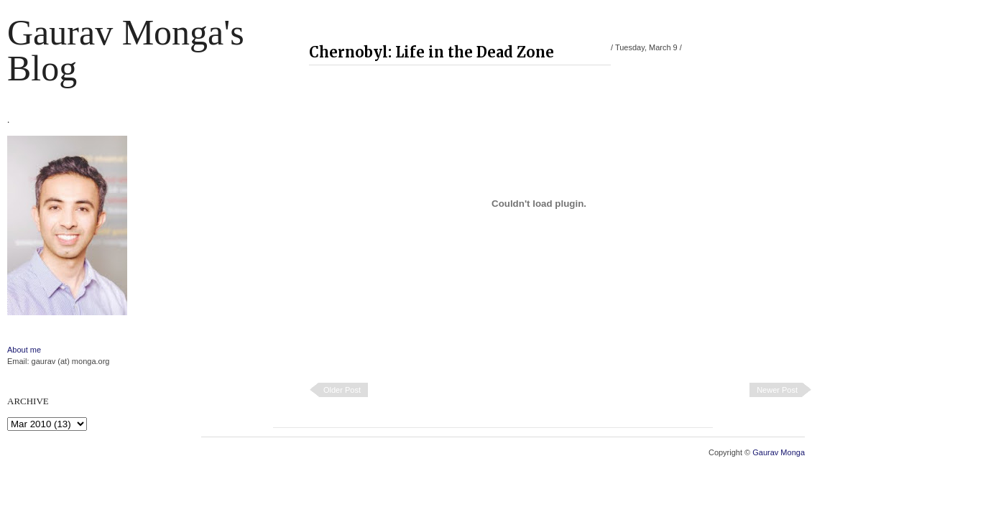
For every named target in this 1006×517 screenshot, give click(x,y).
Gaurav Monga (778, 452)
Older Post (342, 390)
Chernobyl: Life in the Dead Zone (431, 52)
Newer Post (777, 390)
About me (24, 349)
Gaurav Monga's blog (125, 50)
